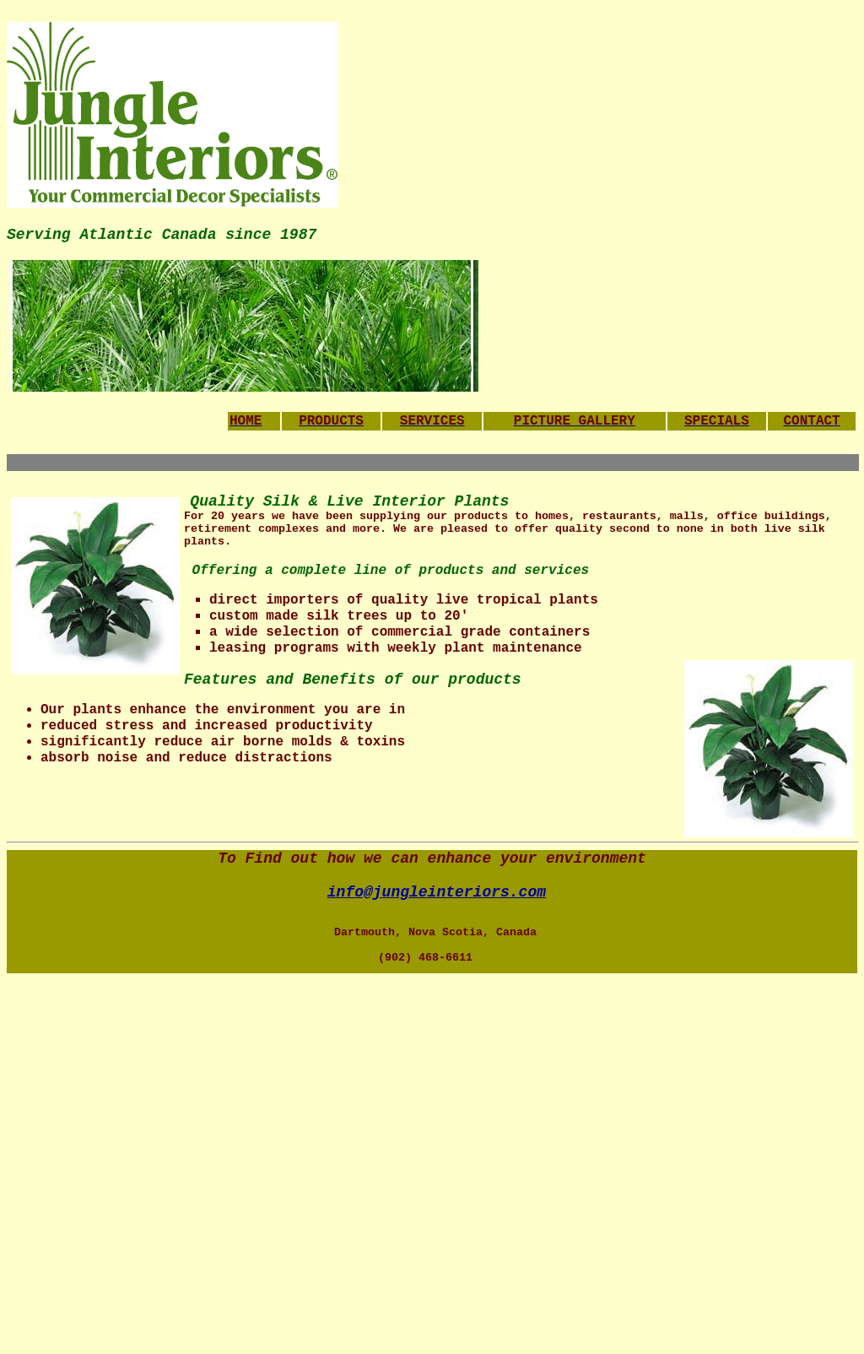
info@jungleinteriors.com (436, 892)
